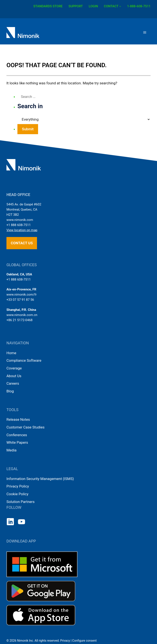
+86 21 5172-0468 (19, 320)
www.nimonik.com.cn (21, 315)
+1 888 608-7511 (18, 225)
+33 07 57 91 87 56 (20, 300)
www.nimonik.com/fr (21, 294)
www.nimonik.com (19, 220)
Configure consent (84, 640)
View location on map (21, 230)
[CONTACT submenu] (120, 6)
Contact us (22, 243)
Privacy (65, 640)
